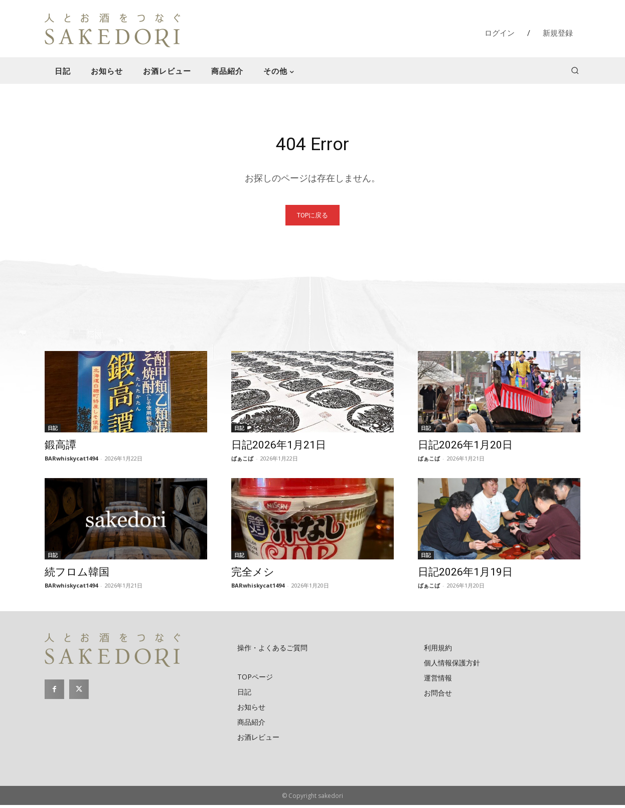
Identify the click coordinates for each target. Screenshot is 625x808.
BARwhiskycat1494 (71, 461)
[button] (574, 70)
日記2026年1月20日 (465, 448)
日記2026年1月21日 (278, 448)
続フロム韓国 (77, 575)
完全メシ (252, 575)
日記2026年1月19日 (465, 575)
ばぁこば (242, 461)
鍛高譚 (60, 448)
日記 (53, 430)
